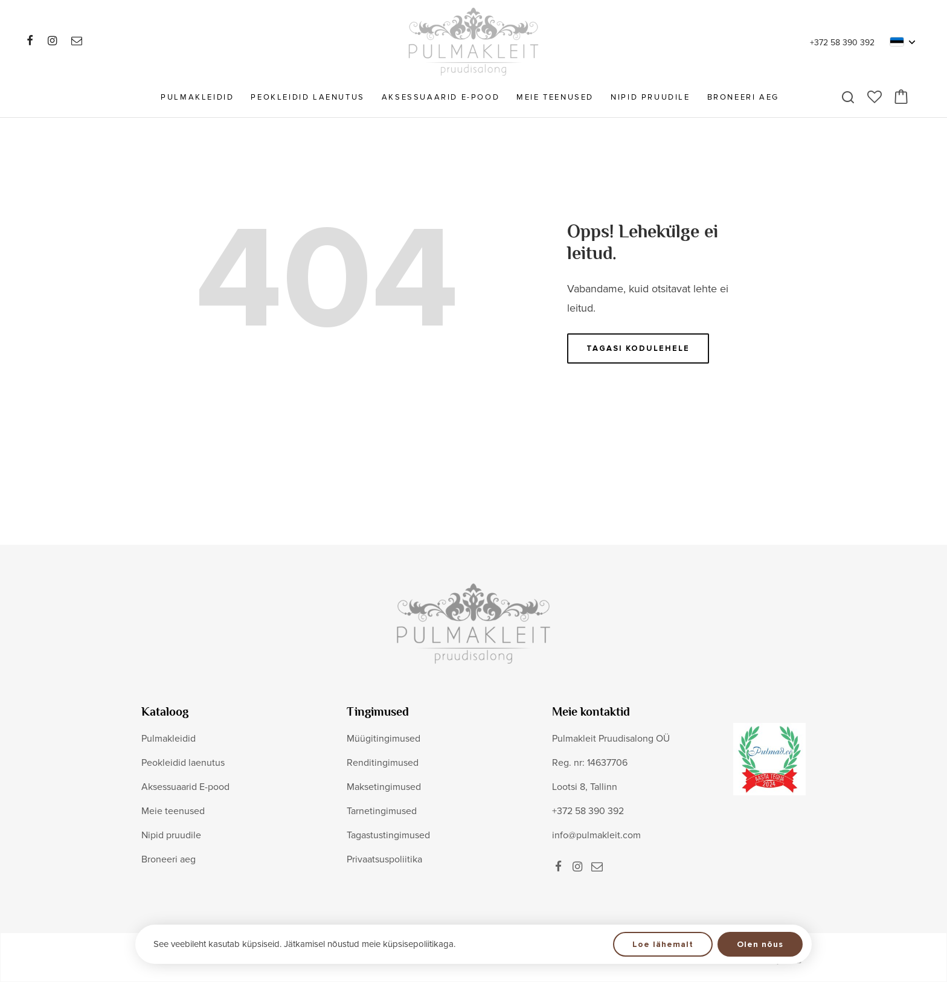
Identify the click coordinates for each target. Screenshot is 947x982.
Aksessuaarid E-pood (440, 97)
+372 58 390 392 (842, 42)
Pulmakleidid (197, 97)
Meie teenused (555, 97)
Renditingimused (383, 763)
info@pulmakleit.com (596, 835)
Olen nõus (760, 944)
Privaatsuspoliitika (384, 859)
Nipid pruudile (650, 97)
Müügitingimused (383, 739)
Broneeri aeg (743, 97)
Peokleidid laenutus (307, 97)
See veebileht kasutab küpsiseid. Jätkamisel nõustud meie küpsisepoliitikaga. (304, 944)
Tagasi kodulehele (638, 348)
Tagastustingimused (388, 835)
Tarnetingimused (382, 811)
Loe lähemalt (662, 944)
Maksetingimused (384, 787)
